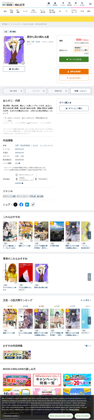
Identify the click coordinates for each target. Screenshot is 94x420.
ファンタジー (22, 196)
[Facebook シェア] (21, 204)
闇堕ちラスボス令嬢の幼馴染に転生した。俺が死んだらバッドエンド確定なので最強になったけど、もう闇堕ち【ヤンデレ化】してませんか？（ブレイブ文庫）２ (72, 247)
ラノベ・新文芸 (43, 11)
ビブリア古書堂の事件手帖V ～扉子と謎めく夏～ (57, 334)
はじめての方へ (73, 78)
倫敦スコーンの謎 (24, 246)
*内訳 (86, 53)
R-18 (82, 11)
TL (66, 11)
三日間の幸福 (54, 246)
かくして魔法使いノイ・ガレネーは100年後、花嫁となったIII (10, 247)
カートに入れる (73, 59)
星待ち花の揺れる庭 (40, 287)
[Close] (90, 399)
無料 (88, 11)
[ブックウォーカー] (13, 3)
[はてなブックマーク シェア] (27, 204)
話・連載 (18, 11)
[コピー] (33, 204)
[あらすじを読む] (28, 120)
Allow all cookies (82, 416)
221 (17, 163)
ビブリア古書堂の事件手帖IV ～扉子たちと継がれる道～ (41, 247)
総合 (5, 11)
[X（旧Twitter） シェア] (15, 204)
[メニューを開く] (90, 4)
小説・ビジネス (34, 11)
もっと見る (86, 300)
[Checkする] (23, 63)
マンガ (25, 11)
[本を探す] (82, 3)
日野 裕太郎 (35, 42)
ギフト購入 (65, 103)
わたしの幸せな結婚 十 (26, 334)
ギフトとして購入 (74, 108)
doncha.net (19, 149)
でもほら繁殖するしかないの (25, 289)
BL (60, 11)
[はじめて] (63, 3)
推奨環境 (19, 183)
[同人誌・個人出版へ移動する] (28, 24)
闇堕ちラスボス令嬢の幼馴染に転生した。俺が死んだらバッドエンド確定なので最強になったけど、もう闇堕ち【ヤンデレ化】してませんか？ (40, 334)
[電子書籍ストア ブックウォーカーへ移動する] (11, 24)
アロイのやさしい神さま (9, 289)
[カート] (75, 3)
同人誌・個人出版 (52, 11)
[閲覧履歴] (69, 3)
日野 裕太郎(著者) (22, 145)
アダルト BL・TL (74, 11)
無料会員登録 (74, 72)
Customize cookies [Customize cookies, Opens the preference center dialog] (10, 416)
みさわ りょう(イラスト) (43, 145)
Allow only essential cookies (61, 416)
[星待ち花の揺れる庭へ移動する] (41, 24)
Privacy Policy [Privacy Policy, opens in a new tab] (74, 409)
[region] (47, 407)
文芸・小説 (19, 156)
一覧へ (87, 346)
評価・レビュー (81, 91)
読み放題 (11, 11)
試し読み (14, 69)
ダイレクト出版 (9, 196)
